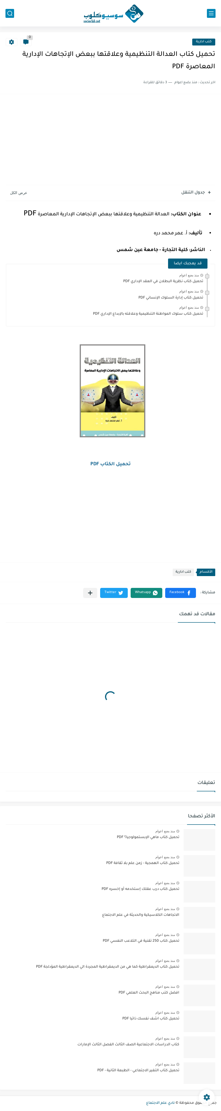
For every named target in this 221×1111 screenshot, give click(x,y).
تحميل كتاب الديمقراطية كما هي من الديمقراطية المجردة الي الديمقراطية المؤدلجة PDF (107, 967)
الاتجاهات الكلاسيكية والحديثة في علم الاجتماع (140, 915)
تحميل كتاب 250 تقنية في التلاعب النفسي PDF (141, 941)
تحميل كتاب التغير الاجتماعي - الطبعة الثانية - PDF (138, 1071)
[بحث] (9, 13)
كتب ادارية (204, 42)
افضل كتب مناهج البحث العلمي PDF (149, 993)
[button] (180, 593)
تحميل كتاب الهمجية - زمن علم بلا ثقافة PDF (142, 863)
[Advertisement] (110, 140)
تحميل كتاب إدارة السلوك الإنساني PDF (170, 298)
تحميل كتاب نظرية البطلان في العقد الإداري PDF (163, 282)
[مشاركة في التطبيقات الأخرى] (90, 593)
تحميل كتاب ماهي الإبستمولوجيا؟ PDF (148, 837)
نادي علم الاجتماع (160, 1103)
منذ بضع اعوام (189, 275)
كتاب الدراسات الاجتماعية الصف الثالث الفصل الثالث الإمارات (128, 1045)
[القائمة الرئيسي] (211, 13)
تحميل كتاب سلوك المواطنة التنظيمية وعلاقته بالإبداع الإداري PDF (148, 314)
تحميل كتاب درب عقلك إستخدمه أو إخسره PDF (140, 889)
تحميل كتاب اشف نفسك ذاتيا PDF (150, 1019)
